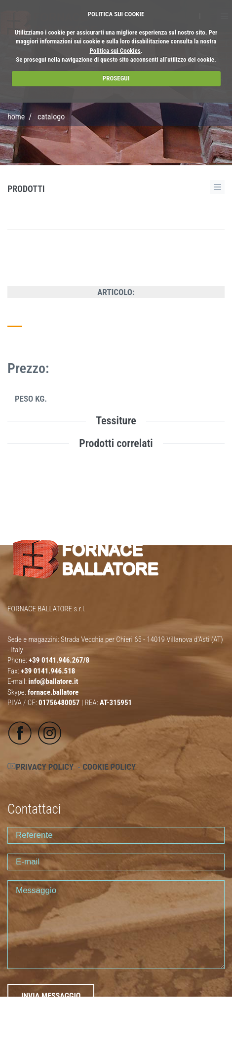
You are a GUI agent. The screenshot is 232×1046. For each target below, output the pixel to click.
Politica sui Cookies (115, 50)
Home (16, 116)
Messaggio (116, 924)
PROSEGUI (116, 78)
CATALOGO (51, 116)
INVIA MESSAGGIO (50, 996)
